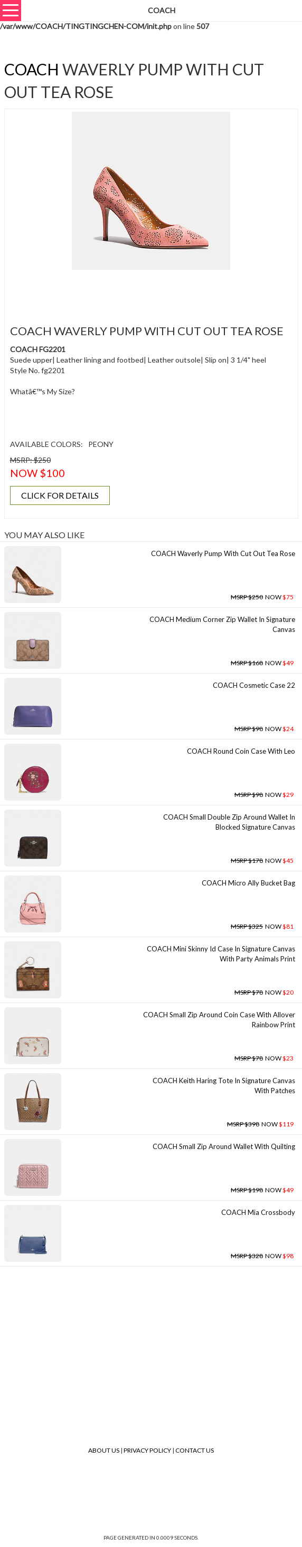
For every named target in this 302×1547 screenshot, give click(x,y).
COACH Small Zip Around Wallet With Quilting (224, 1146)
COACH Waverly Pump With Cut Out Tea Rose (223, 553)
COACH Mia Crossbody (258, 1212)
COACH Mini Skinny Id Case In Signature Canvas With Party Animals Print (221, 954)
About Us (103, 1450)
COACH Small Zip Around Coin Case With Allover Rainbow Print (219, 1019)
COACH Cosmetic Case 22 (254, 685)
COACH (31, 69)
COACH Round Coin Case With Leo (241, 751)
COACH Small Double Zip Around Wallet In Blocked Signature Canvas (229, 822)
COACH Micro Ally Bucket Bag (248, 883)
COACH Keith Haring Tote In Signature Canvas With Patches (224, 1085)
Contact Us (194, 1450)
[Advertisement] (151, 291)
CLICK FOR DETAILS (60, 495)
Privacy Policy (147, 1450)
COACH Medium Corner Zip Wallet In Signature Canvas (222, 624)
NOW (262, 597)
